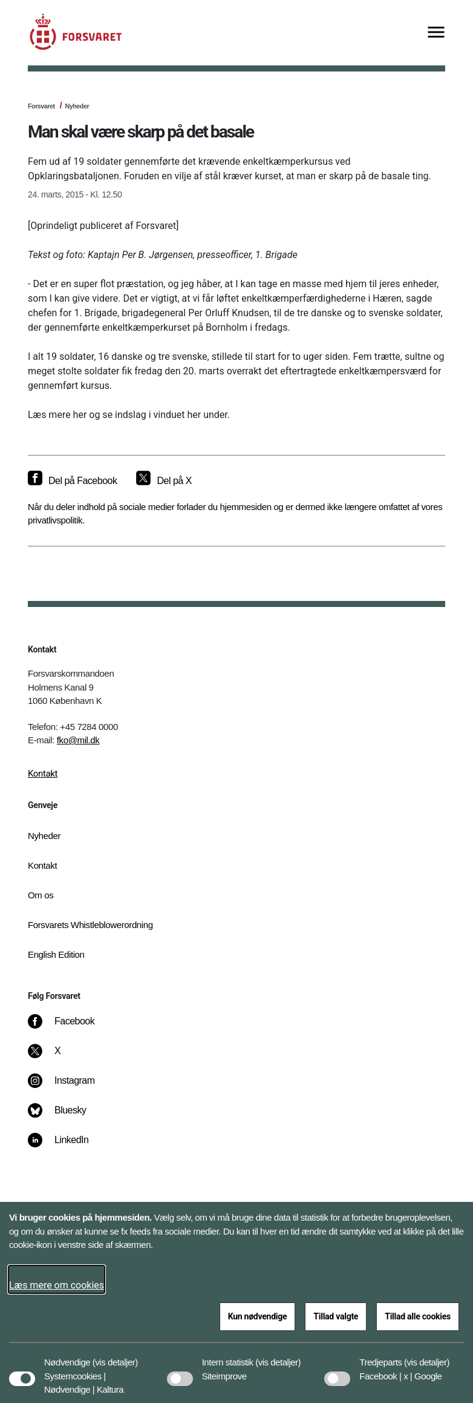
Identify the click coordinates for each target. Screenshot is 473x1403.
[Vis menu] (436, 33)
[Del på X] (163, 481)
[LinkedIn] (67, 1146)
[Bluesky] (65, 1116)
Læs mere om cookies (56, 1285)
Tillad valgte (335, 1316)
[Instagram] (70, 1086)
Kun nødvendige (257, 1316)
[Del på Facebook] (72, 481)
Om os (40, 895)
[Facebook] (69, 1027)
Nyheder (77, 106)
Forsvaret (41, 106)
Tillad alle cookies (418, 1316)
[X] (58, 1057)
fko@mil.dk (78, 740)
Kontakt (42, 773)
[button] (115, 1356)
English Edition (56, 954)
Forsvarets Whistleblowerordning (90, 925)
